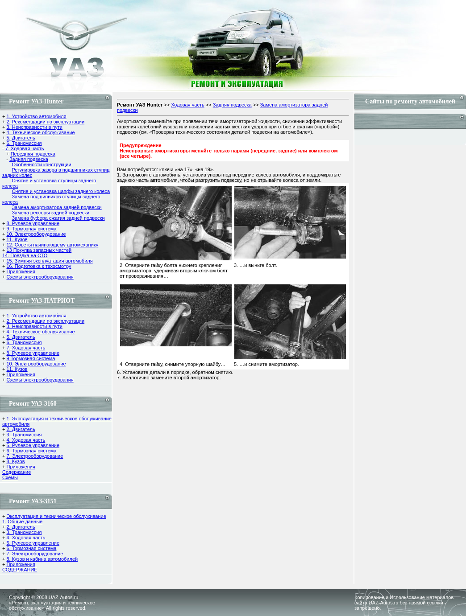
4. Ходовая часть (25, 440)
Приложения (20, 271)
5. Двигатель (20, 137)
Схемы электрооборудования (39, 276)
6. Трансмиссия (24, 143)
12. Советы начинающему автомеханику (52, 244)
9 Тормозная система (30, 358)
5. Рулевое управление (32, 445)
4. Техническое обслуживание (40, 132)
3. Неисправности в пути (34, 127)
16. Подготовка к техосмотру (38, 266)
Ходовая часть (187, 104)
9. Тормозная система (31, 228)
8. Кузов (15, 461)
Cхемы (10, 477)
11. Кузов (16, 239)
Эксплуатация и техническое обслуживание (56, 516)
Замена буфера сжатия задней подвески (58, 218)
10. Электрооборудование (36, 234)
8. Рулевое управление (32, 223)
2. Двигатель (20, 429)
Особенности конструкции (41, 164)
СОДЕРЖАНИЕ (19, 569)
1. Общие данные (22, 521)
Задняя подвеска (28, 159)
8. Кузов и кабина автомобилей (42, 559)
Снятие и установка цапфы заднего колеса (61, 191)
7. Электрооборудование (34, 456)
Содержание (16, 472)
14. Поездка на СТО (24, 255)
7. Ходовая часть (24, 148)
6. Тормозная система (31, 450)
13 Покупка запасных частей (38, 250)
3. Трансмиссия (24, 434)
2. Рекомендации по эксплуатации (45, 121)
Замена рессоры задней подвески (50, 212)
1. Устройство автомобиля (36, 116)
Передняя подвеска (33, 153)
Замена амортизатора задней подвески (56, 207)
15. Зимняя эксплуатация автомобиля (49, 260)
